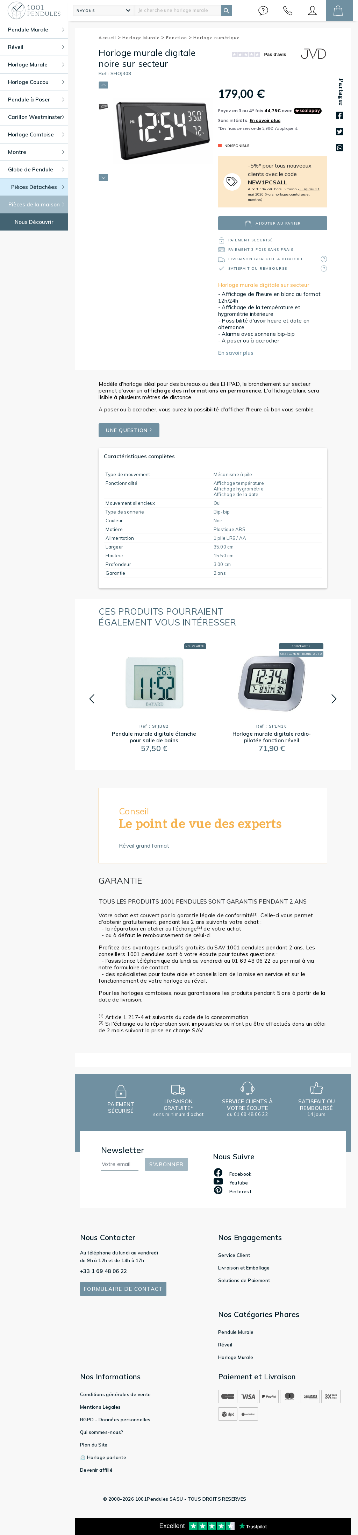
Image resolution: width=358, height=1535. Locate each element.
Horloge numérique (216, 37)
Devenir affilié (96, 1470)
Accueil (110, 37)
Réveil (225, 1344)
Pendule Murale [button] (36, 29)
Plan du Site (94, 1445)
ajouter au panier (272, 223)
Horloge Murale (143, 37)
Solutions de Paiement (244, 1280)
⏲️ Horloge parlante (103, 1457)
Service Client (234, 1255)
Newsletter (122, 1150)
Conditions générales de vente (115, 1394)
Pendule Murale (236, 1332)
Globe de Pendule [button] (36, 169)
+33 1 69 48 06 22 (103, 1271)
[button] (263, 10)
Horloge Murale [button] (36, 64)
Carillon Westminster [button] (36, 117)
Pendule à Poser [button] (36, 99)
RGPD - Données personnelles (115, 1419)
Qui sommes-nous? (101, 1432)
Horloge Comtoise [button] (36, 134)
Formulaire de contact (123, 1289)
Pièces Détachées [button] (38, 187)
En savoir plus (235, 352)
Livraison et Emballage (244, 1268)
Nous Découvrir (34, 222)
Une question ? (131, 430)
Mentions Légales (100, 1407)
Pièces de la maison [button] (36, 204)
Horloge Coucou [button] (36, 82)
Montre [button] (36, 152)
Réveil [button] (36, 47)
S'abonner (166, 1164)
